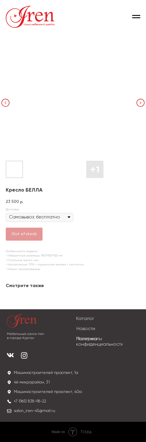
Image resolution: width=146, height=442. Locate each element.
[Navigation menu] (136, 16)
